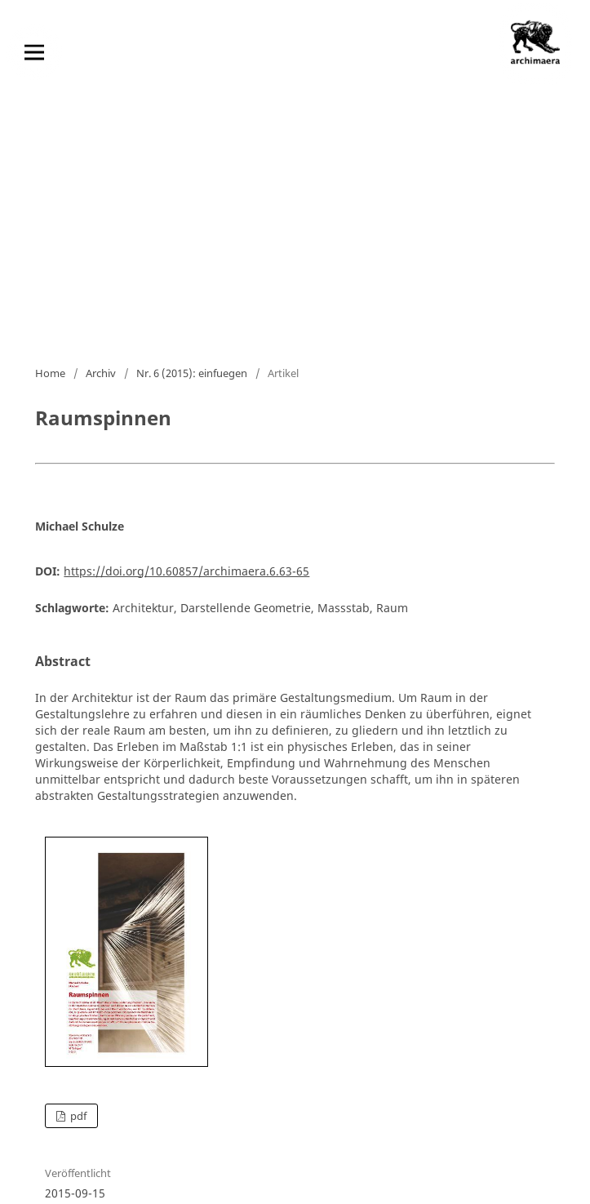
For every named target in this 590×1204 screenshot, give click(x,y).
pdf (77, 1115)
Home (50, 373)
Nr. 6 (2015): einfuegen (191, 373)
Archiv (101, 373)
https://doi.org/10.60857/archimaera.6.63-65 (186, 571)
